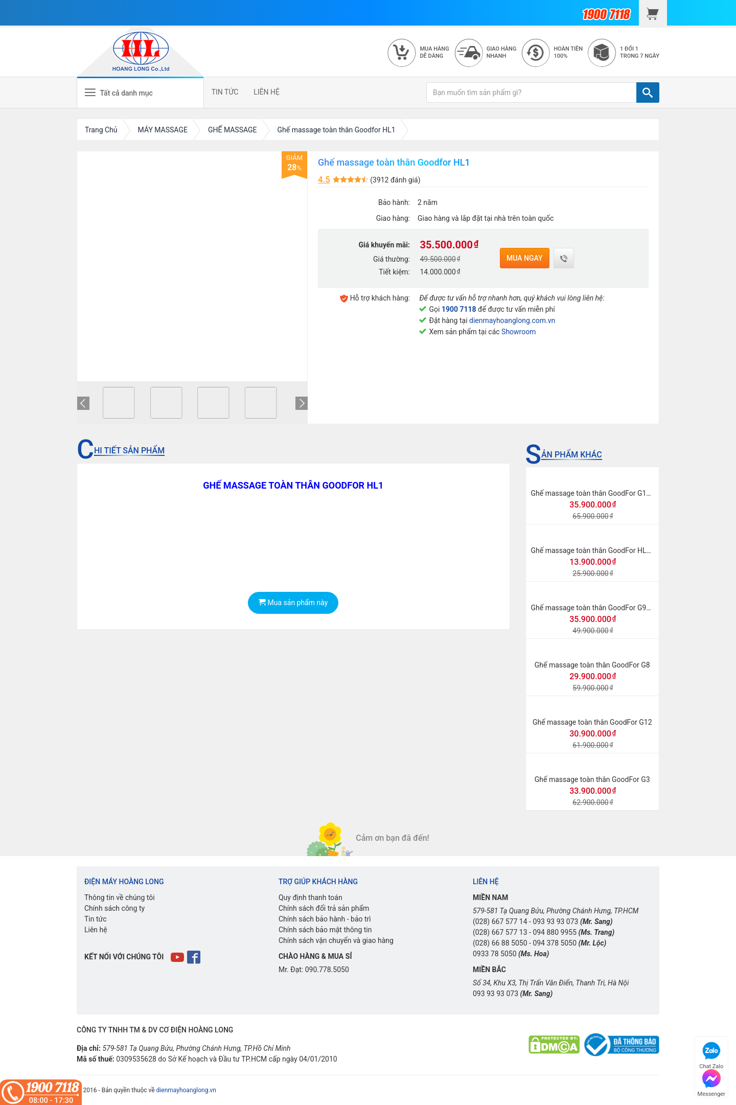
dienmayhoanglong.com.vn (512, 320)
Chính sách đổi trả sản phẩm (324, 908)
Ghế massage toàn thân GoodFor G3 (592, 779)
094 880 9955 (555, 932)
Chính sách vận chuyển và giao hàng (336, 940)
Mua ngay (525, 258)
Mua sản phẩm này (293, 602)
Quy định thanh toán (310, 897)
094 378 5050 (555, 943)
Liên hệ (95, 930)
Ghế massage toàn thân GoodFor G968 (593, 608)
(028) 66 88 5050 (500, 943)
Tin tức (95, 919)
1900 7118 (459, 309)
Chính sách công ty (114, 908)
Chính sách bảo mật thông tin (325, 930)
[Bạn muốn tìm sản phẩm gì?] (531, 92)
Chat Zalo (711, 1054)
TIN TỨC (225, 92)
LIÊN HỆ (268, 92)
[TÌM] (647, 92)
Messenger (711, 1081)
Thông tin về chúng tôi (119, 897)
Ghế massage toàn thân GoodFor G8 (592, 665)
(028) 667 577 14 (500, 921)
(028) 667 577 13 (500, 932)
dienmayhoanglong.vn (186, 1090)
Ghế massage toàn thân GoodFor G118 (593, 493)
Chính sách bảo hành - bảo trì (325, 919)
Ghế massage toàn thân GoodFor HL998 (595, 550)
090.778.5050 (327, 969)
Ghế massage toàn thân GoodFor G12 (592, 722)
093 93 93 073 (555, 921)
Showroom (518, 332)
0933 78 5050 (495, 954)
